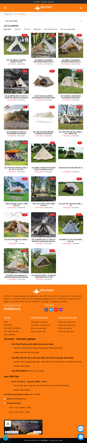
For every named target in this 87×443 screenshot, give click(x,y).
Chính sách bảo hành (66, 331)
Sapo (61, 440)
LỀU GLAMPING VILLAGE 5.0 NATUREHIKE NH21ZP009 (16, 133)
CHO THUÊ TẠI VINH (11, 331)
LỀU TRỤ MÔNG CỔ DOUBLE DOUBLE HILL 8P (16, 61)
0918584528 (12, 309)
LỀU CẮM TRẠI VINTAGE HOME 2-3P (71, 204)
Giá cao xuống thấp (66, 29)
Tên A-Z (16, 29)
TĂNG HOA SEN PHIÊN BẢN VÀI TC (70, 168)
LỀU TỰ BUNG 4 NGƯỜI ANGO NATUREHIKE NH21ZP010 (70, 97)
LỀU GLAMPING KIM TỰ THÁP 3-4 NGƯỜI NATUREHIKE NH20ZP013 (16, 97)
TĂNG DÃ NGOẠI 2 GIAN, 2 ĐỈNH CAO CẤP (16, 204)
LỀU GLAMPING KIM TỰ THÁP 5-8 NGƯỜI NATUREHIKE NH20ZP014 (44, 240)
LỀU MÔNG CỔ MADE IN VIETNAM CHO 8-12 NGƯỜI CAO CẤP (43, 168)
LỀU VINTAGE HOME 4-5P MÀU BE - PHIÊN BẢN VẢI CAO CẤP (43, 276)
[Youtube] (56, 309)
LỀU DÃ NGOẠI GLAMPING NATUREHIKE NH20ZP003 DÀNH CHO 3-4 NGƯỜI (43, 97)
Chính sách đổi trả (65, 328)
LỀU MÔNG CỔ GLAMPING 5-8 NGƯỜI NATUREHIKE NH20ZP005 (16, 276)
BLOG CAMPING (9, 335)
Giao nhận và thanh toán (40, 325)
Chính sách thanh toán (66, 322)
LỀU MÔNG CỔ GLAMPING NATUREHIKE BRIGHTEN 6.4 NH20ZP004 (43, 61)
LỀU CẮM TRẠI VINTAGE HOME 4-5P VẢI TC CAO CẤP (16, 168)
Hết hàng (43, 82)
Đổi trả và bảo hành (38, 328)
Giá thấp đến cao (49, 29)
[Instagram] (60, 309)
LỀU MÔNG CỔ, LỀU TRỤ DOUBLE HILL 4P (70, 240)
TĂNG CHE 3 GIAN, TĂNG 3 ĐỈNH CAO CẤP (43, 204)
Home (6, 322)
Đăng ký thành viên (38, 331)
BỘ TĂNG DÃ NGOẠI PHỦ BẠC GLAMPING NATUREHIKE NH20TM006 (43, 133)
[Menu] (5, 8)
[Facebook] (46, 309)
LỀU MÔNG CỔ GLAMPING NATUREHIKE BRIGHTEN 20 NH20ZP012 (71, 61)
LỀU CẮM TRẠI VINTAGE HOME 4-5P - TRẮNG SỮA (71, 133)
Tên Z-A (26, 29)
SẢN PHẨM (8, 325)
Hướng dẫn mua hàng (39, 322)
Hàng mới (36, 29)
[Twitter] (51, 309)
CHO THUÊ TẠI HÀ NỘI (12, 328)
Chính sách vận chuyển (67, 325)
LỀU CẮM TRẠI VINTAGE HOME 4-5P (16, 240)
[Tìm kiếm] (81, 8)
